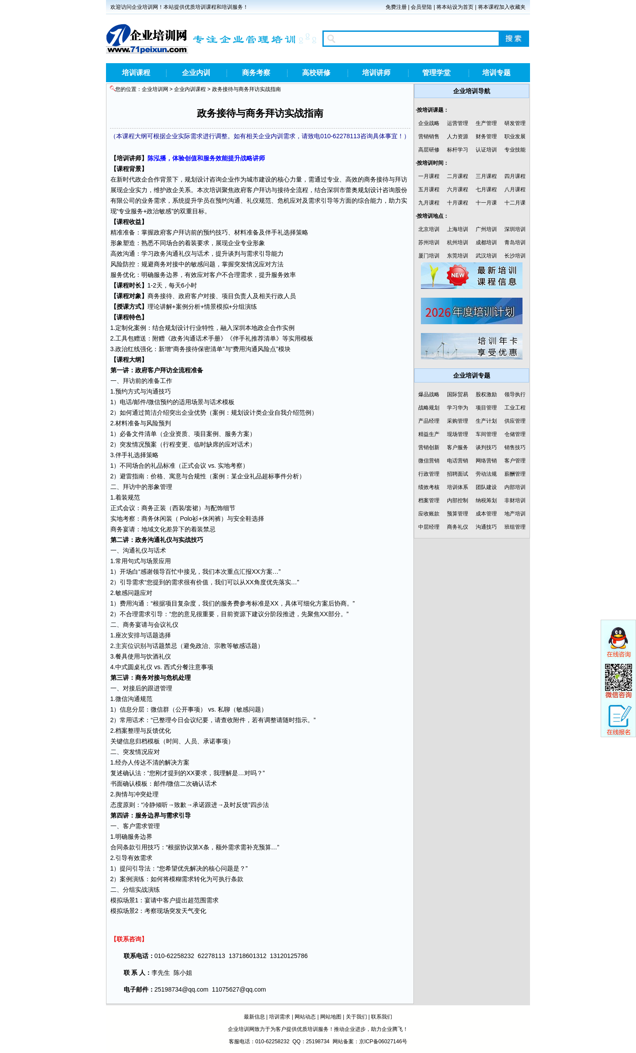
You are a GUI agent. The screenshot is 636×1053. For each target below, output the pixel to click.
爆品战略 (428, 394)
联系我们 (381, 1017)
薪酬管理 (515, 474)
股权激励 (486, 394)
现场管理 (457, 434)
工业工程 (515, 408)
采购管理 (457, 421)
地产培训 (515, 514)
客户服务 (457, 447)
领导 (159, 571)
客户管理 (515, 461)
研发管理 (515, 123)
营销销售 (428, 136)
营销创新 (428, 447)
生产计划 (486, 421)
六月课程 (457, 189)
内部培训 (515, 487)
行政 (277, 295)
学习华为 (457, 408)
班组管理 (515, 527)
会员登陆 (421, 7)
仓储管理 (515, 434)
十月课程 (457, 203)
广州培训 (486, 229)
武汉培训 (486, 256)
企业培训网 (155, 89)
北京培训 (428, 229)
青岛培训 (515, 242)
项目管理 (486, 408)
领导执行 (515, 394)
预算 (265, 847)
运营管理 (457, 123)
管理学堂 (436, 72)
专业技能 (515, 150)
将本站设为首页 (454, 7)
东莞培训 (457, 256)
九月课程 (428, 203)
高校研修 (316, 72)
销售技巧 (515, 447)
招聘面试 (457, 474)
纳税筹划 (486, 500)
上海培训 (457, 229)
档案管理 (428, 500)
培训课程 (136, 72)
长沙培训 (515, 256)
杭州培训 (457, 242)
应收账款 (428, 514)
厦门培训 (428, 256)
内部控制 (457, 500)
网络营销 (486, 461)
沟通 (234, 200)
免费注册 (396, 7)
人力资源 (457, 136)
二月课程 (457, 176)
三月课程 (486, 176)
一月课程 (428, 176)
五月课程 (428, 189)
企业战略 (428, 123)
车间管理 (486, 434)
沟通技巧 (486, 527)
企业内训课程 (190, 89)
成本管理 (486, 514)
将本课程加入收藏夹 (502, 7)
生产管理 (486, 123)
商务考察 (256, 72)
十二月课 (515, 203)
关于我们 (356, 1017)
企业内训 (196, 72)
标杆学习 (457, 150)
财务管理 (486, 136)
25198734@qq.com (181, 989)
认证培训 (486, 150)
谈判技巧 (486, 447)
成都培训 (486, 242)
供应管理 (515, 421)
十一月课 (486, 203)
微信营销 (428, 461)
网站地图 (330, 1017)
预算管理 (457, 514)
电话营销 (457, 461)
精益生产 (428, 434)
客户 (252, 189)
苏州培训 (428, 242)
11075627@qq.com (239, 989)
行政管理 (428, 474)
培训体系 (457, 487)
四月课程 (515, 176)
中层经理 (428, 527)
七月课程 (486, 189)
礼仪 (252, 200)
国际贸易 (457, 394)
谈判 (234, 253)
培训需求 (279, 1017)
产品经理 (428, 421)
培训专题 (496, 72)
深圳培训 (515, 229)
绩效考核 (428, 487)
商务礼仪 (457, 527)
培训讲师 (376, 72)
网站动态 (305, 1017)
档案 (121, 730)
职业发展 (515, 136)
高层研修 (428, 150)
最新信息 (254, 1017)
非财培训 (515, 500)
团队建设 (486, 487)
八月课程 (515, 189)
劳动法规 (486, 474)
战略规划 (428, 408)
